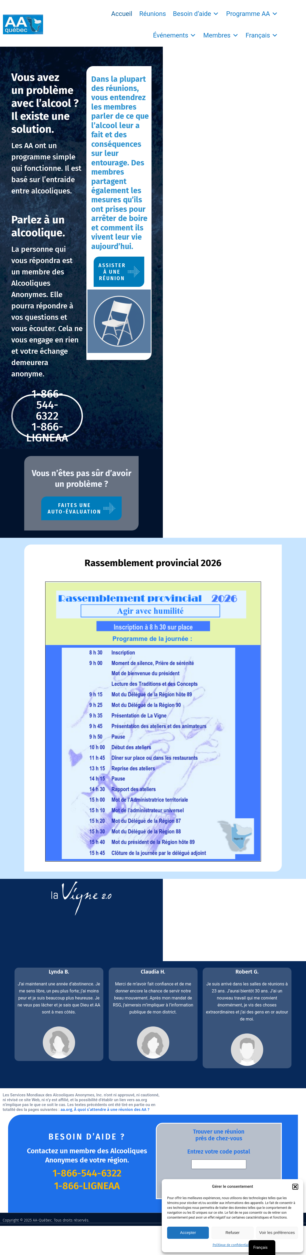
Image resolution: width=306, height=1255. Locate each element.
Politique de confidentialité (233, 1245)
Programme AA (252, 14)
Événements (174, 35)
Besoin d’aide (196, 14)
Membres (220, 35)
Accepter (188, 1232)
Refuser (233, 1232)
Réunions (152, 14)
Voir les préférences (277, 1232)
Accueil (121, 14)
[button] (295, 1186)
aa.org (232, 1006)
